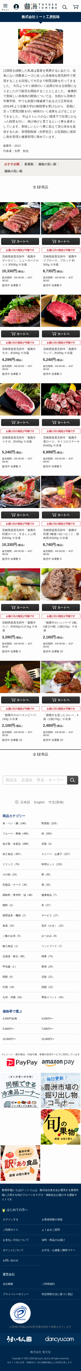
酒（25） (46, 884)
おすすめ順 (11, 164)
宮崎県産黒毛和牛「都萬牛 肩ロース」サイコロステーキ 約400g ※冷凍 (61, 441)
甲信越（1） (10, 966)
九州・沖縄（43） (13, 997)
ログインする (10, 1219)
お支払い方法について (16, 1239)
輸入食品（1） (11, 946)
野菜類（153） (50, 823)
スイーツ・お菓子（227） (56, 854)
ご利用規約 (48, 1283)
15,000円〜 (48, 1039)
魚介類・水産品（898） (16, 843)
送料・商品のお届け (53, 1239)
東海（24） (48, 966)
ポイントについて (13, 1250)
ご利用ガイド (10, 1229)
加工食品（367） (12, 854)
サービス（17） (50, 915)
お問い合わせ (10, 1260)
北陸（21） (48, 976)
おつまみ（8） (50, 935)
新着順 (28, 164)
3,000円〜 (47, 1018)
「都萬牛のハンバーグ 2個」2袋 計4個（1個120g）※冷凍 (61, 626)
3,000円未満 (10, 1018)
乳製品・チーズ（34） (16, 884)
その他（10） (10, 874)
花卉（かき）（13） (53, 925)
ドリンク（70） (12, 864)
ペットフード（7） (52, 946)
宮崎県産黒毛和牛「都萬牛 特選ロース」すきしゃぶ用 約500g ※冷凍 (19, 534)
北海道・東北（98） (14, 956)
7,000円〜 (47, 1028)
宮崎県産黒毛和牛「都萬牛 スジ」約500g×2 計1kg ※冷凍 (19, 626)
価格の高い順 (13, 171)
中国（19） (9, 987)
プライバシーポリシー (16, 1294)
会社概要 (8, 1283)
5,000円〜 (8, 1028)
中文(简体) (56, 802)
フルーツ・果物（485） (16, 833)
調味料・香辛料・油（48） (18, 895)
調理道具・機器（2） (15, 915)
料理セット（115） (52, 864)
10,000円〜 (9, 1039)
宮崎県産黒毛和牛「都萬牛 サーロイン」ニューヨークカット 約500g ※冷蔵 (20, 260)
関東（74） (48, 956)
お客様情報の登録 (52, 1219)
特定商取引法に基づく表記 (57, 1294)
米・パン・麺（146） (15, 823)
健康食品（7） (50, 895)
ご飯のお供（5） (12, 935)
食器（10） (9, 925)
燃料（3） (8, 905)
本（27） (46, 905)
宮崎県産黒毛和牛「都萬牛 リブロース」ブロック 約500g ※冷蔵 (60, 260)
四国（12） (48, 987)
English (39, 802)
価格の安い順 (47, 164)
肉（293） (47, 833)
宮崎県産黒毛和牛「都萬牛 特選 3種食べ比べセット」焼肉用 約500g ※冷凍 (61, 534)
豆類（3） (47, 843)
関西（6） (8, 976)
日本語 (25, 802)
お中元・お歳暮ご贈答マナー (58, 1250)
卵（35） (46, 874)
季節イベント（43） (53, 997)
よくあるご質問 (51, 1229)
